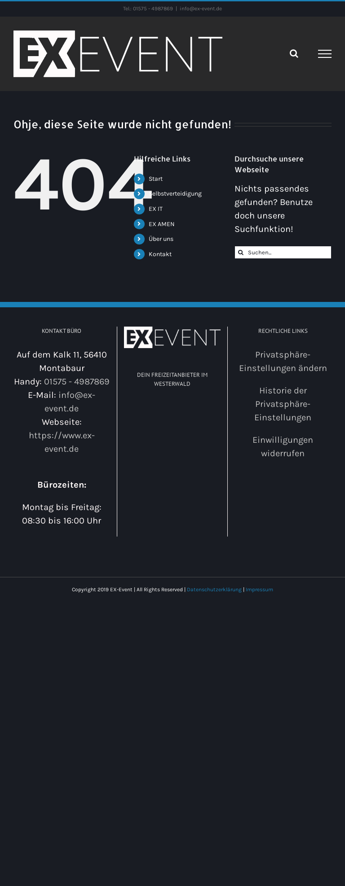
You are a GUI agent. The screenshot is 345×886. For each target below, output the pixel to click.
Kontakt (160, 254)
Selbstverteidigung (175, 193)
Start (156, 179)
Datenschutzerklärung (214, 589)
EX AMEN (162, 224)
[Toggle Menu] (325, 54)
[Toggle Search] (294, 53)
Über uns (161, 239)
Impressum (259, 589)
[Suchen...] (283, 252)
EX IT (156, 209)
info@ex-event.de (201, 8)
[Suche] (241, 252)
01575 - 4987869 (77, 381)
